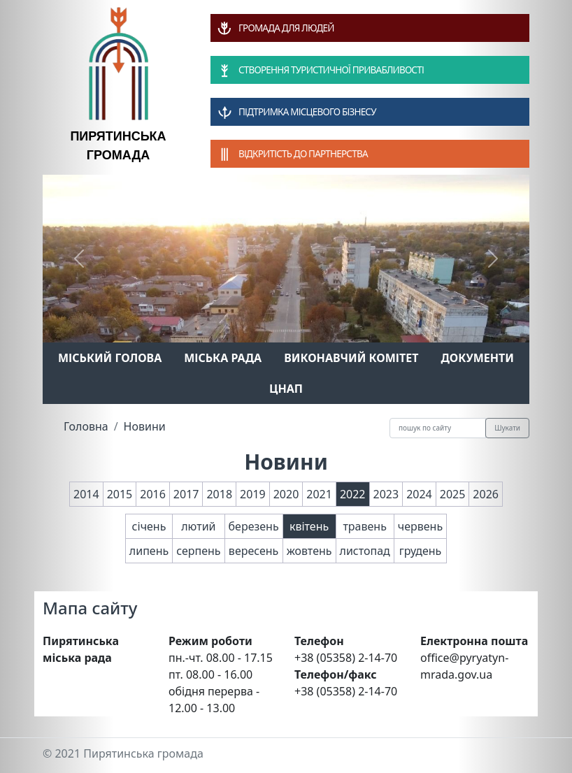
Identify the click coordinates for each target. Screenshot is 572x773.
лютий (198, 526)
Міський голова (110, 358)
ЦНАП (286, 388)
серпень (198, 550)
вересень (253, 550)
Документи (477, 358)
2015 (120, 494)
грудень (420, 550)
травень (364, 526)
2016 (153, 494)
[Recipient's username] (437, 428)
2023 (386, 494)
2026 (486, 494)
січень (149, 526)
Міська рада (223, 358)
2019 (253, 494)
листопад (365, 550)
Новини (145, 426)
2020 (286, 494)
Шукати (507, 428)
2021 (319, 494)
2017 (186, 494)
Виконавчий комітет (351, 358)
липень (149, 550)
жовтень (309, 550)
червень (420, 526)
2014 (86, 494)
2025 (453, 494)
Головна (86, 426)
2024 (419, 494)
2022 (353, 494)
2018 (219, 494)
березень (254, 526)
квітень (309, 526)
